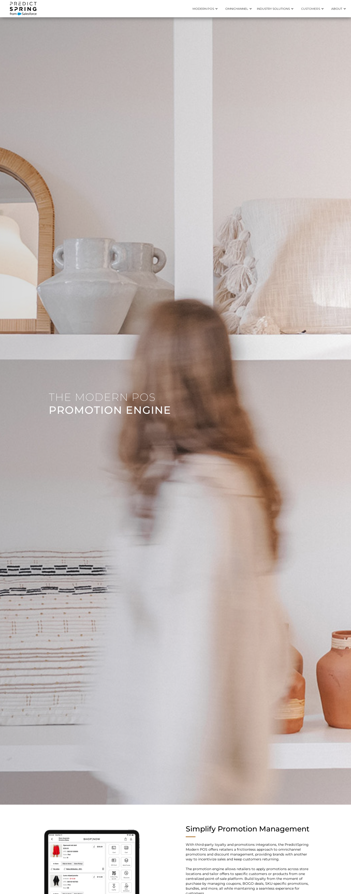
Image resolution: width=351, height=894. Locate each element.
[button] (206, 8)
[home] (23, 8)
